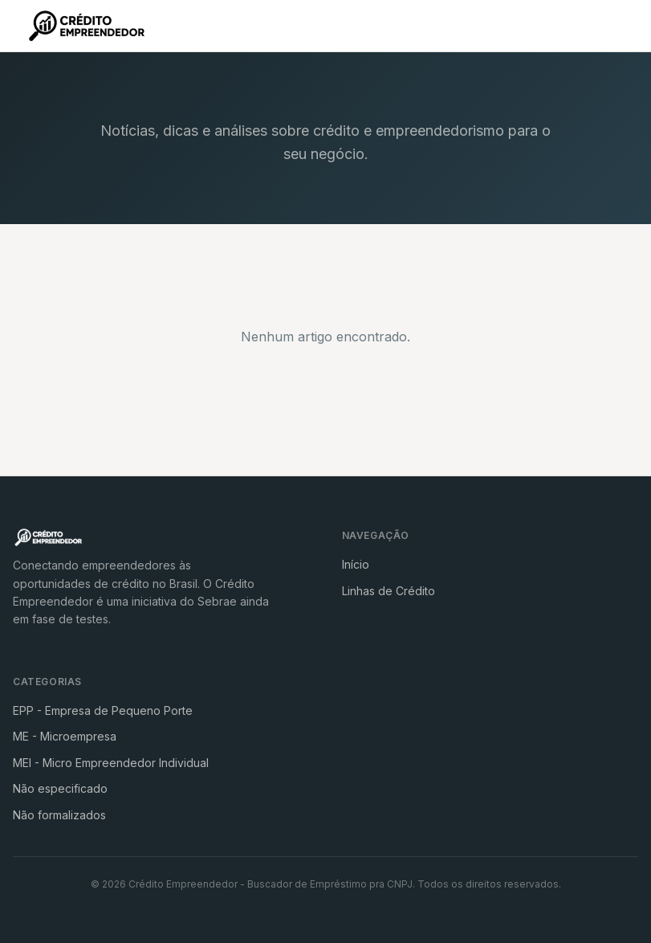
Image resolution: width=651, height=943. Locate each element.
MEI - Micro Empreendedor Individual (111, 763)
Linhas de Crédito (388, 591)
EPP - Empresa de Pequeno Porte (103, 710)
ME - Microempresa (64, 736)
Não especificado (60, 788)
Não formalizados (59, 815)
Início (355, 564)
